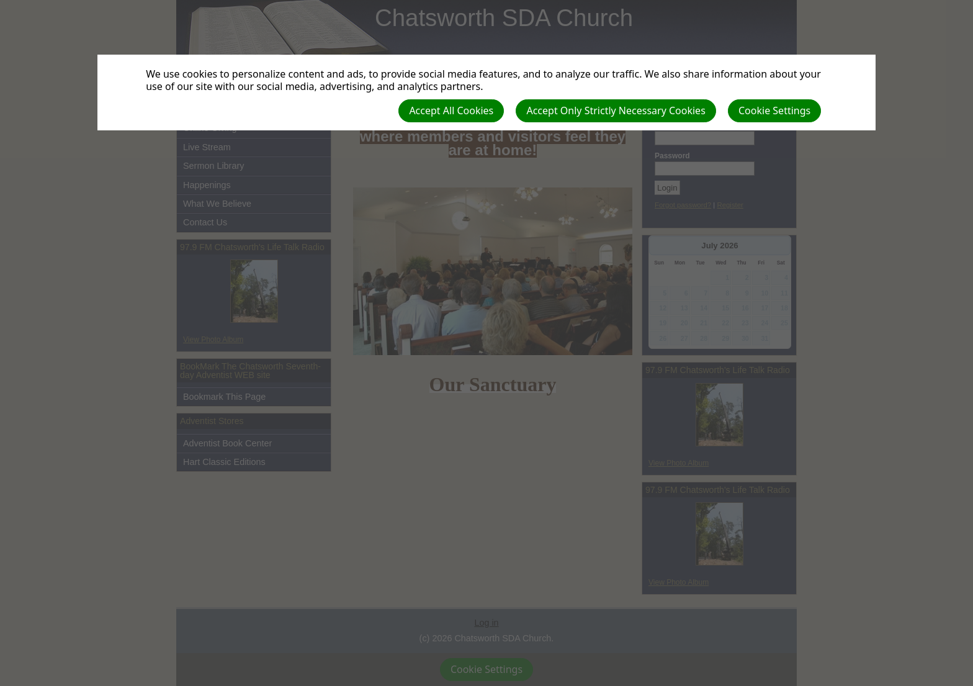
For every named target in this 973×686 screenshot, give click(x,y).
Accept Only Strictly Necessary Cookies (615, 110)
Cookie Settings (774, 110)
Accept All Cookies (451, 110)
